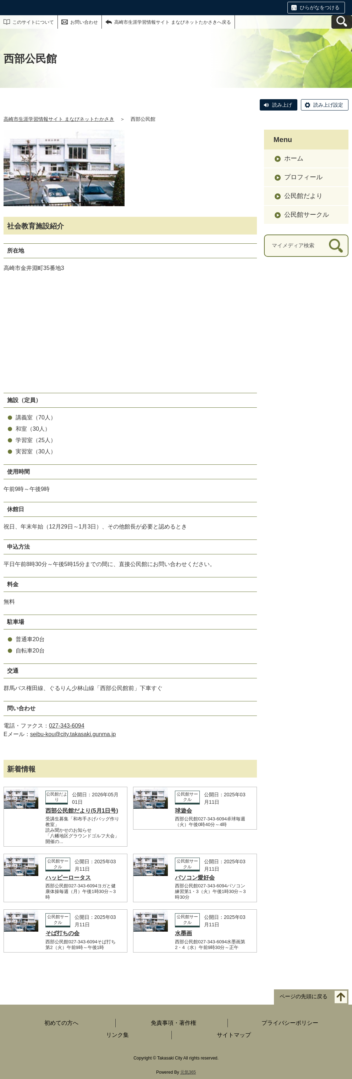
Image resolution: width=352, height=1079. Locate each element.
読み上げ (282, 105)
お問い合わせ (84, 22)
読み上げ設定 (328, 105)
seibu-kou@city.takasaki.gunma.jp (73, 734)
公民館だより (303, 195)
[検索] (335, 245)
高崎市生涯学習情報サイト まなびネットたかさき (59, 119)
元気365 (188, 1072)
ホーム (293, 158)
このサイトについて (33, 22)
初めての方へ (61, 1023)
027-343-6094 (66, 726)
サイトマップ (234, 1035)
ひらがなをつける (320, 7)
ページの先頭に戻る (304, 996)
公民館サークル (306, 214)
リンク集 (117, 1035)
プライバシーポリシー (290, 1023)
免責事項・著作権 (173, 1023)
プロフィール (303, 177)
